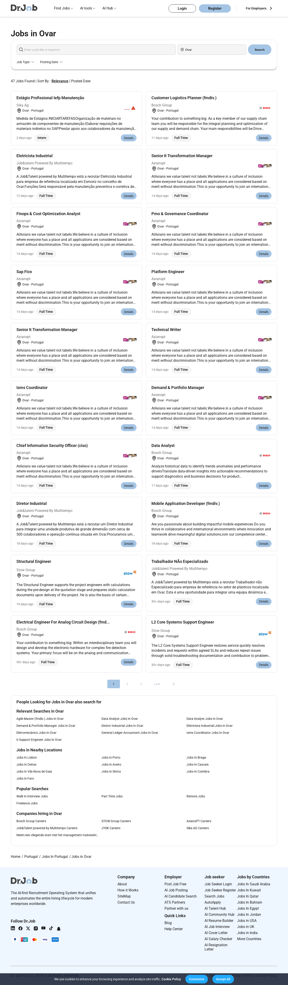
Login (182, 8)
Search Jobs (214, 896)
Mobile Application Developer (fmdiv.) (185, 503)
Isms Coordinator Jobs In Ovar (208, 732)
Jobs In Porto (110, 757)
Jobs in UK (245, 927)
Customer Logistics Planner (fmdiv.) (183, 97)
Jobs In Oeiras (26, 764)
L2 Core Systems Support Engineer (182, 622)
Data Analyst (163, 445)
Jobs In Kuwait (249, 890)
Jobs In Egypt (248, 908)
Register (215, 8)
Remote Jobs (196, 796)
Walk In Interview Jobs (32, 796)
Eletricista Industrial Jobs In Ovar (210, 725)
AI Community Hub (219, 914)
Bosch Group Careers (31, 821)
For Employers (256, 8)
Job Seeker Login (218, 884)
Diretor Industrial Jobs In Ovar (122, 725)
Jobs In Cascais (198, 764)
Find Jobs (62, 8)
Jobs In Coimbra (198, 771)
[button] (196, 979)
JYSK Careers (110, 828)
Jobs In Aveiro (111, 764)
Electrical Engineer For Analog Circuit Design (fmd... (63, 622)
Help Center (173, 929)
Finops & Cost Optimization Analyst (48, 213)
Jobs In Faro (25, 778)
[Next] (174, 684)
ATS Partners (174, 902)
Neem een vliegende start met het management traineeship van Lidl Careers (58, 835)
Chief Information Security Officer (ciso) (52, 445)
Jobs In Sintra (111, 771)
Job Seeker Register (220, 890)
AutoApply (213, 902)
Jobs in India (247, 933)
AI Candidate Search (180, 896)
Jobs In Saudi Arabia (253, 884)
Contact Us (126, 902)
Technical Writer (166, 329)
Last (157, 684)
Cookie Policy (171, 979)
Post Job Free (175, 884)
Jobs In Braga (196, 757)
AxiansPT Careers (199, 821)
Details (128, 138)
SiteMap (124, 896)
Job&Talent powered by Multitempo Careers (46, 828)
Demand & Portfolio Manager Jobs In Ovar (45, 725)
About (122, 884)
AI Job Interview (217, 927)
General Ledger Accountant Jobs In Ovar (129, 732)
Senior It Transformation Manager (181, 155)
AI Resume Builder (219, 920)
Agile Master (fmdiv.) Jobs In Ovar (40, 718)
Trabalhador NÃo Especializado (179, 561)
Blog (168, 923)
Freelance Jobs (27, 803)
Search (260, 49)
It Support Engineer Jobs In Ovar (39, 739)
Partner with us (176, 908)
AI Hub (107, 8)
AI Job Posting (176, 890)
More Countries (249, 939)
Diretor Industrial (31, 503)
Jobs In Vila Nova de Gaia (34, 771)
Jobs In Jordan (249, 914)
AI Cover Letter (216, 933)
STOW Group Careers (116, 821)
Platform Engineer (167, 271)
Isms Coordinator (31, 387)
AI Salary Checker (218, 939)
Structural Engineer (33, 561)
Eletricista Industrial (34, 155)
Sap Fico (24, 271)
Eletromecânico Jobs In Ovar (36, 732)
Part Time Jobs (112, 796)
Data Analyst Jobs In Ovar (119, 718)
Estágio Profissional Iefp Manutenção (50, 97)
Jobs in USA (246, 920)
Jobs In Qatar (248, 896)
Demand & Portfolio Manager (177, 387)
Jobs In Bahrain (249, 902)
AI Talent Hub (215, 908)
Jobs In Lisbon (26, 757)
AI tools (86, 8)
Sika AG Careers (198, 828)
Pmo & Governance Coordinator (179, 213)
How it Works (127, 890)
